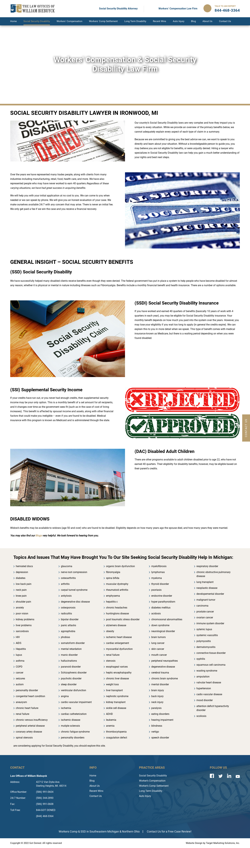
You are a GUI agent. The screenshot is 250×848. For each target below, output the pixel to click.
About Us (207, 21)
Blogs (38, 535)
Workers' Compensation (69, 21)
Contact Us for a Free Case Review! (169, 831)
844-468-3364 (227, 10)
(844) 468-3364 (44, 816)
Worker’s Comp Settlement (154, 785)
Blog (193, 21)
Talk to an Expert (225, 6)
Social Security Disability (36, 21)
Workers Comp (68, 831)
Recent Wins (159, 21)
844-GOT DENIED (45, 810)
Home (13, 21)
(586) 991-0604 (44, 791)
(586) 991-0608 (44, 804)
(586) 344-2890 (44, 797)
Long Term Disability (135, 21)
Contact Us (225, 21)
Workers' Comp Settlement (103, 21)
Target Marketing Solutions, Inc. (223, 843)
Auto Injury (178, 21)
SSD (83, 831)
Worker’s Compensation (152, 780)
